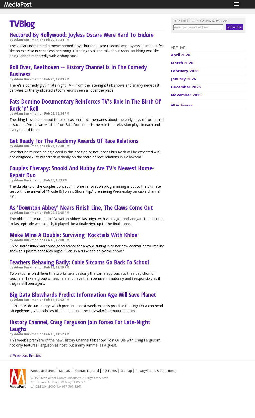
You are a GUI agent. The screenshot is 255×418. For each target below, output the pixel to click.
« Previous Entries (25, 355)
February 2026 (185, 70)
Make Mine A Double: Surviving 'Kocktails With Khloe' (74, 235)
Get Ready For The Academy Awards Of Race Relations (74, 140)
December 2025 (186, 86)
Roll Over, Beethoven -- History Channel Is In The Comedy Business (78, 70)
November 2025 (186, 94)
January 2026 (183, 78)
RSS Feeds (110, 371)
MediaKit (65, 371)
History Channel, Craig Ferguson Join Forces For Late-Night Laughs (80, 325)
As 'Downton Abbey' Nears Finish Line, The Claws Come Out (81, 207)
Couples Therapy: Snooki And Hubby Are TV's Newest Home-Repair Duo (82, 171)
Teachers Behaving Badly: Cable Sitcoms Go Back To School (79, 262)
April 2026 (180, 54)
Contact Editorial (87, 371)
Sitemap (126, 371)
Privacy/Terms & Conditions (155, 371)
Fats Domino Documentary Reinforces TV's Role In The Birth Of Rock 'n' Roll (85, 104)
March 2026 (182, 62)
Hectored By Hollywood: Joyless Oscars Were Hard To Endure (82, 34)
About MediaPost (43, 371)
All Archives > (182, 105)
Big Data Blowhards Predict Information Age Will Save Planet (83, 294)
